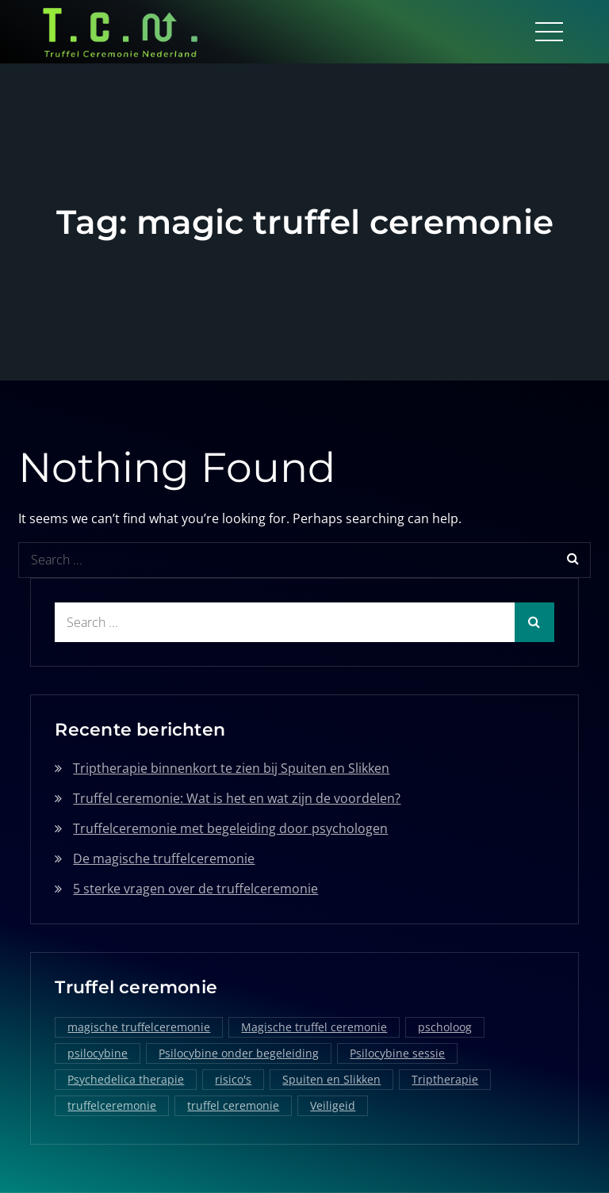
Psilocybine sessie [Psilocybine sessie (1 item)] (397, 1053)
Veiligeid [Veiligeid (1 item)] (332, 1105)
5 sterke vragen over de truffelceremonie (195, 888)
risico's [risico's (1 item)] (233, 1079)
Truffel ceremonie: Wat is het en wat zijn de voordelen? (236, 798)
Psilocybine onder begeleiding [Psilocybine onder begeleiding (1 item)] (239, 1053)
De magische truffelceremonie (164, 858)
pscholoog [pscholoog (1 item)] (445, 1026)
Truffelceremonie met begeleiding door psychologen (230, 828)
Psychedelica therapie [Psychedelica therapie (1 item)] (125, 1079)
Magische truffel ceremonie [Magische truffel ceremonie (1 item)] (314, 1026)
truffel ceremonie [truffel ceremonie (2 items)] (233, 1105)
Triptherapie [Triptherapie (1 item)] (445, 1079)
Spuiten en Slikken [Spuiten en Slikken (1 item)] (331, 1079)
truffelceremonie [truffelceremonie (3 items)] (111, 1105)
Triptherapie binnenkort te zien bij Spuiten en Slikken (231, 768)
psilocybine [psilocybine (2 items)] (97, 1053)
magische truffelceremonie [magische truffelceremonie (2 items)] (138, 1026)
